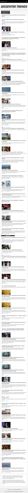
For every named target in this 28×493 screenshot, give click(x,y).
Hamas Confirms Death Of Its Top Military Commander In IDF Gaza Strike (14, 256)
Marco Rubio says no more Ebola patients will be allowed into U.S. (12, 81)
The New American (8, 191)
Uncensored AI (9, 489)
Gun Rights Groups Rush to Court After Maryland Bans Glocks (12, 249)
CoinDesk (8, 74)
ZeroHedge (8, 62)
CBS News (8, 85)
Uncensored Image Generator (16, 489)
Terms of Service (15, 491)
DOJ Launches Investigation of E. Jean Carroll (9, 47)
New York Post (7, 326)
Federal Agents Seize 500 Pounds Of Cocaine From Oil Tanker (12, 59)
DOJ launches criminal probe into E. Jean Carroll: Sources (11, 104)
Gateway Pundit (8, 17)
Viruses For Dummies (5, 397)
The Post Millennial (9, 35)
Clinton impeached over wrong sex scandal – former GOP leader (12, 152)
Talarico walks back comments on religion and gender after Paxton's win (14, 279)
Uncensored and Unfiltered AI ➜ (5, 12)
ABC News (7, 108)
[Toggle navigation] (26, 1)
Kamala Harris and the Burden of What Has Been (10, 428)
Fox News (7, 125)
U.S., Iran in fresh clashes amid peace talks (9, 285)
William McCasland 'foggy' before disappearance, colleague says (12, 175)
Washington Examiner (8, 472)
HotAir (6, 213)
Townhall (7, 253)
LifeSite (7, 407)
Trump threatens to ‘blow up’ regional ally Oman (10, 170)
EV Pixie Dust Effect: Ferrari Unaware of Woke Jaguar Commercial (12, 210)
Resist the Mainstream (9, 39)
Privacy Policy (21, 491)
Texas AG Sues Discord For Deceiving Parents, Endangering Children (13, 128)
